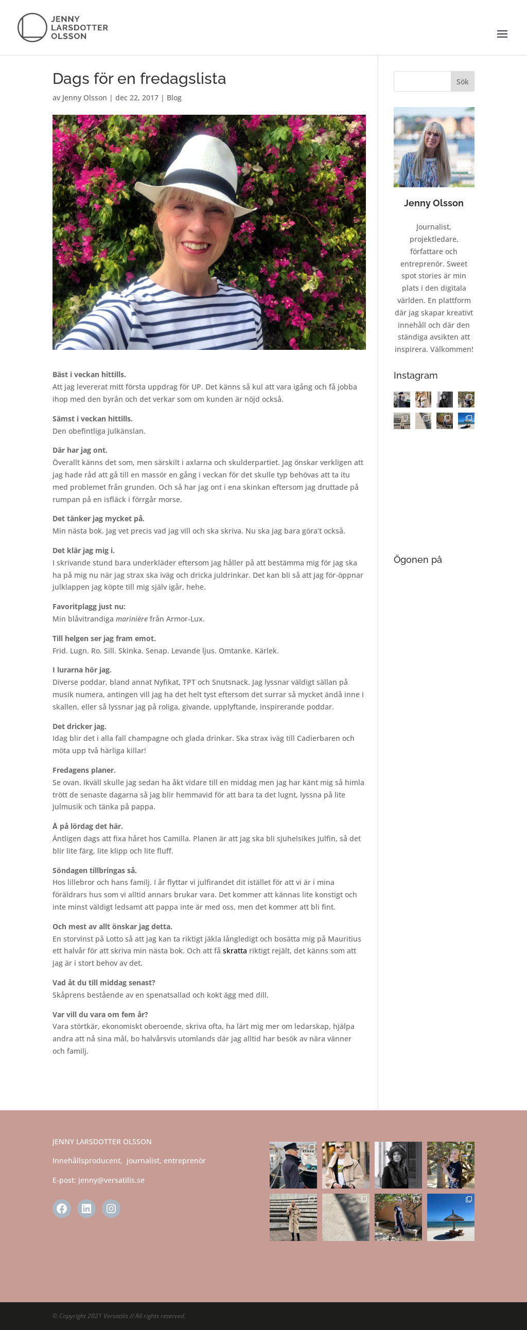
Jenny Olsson (84, 97)
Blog (174, 97)
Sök (462, 81)
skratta (235, 950)
